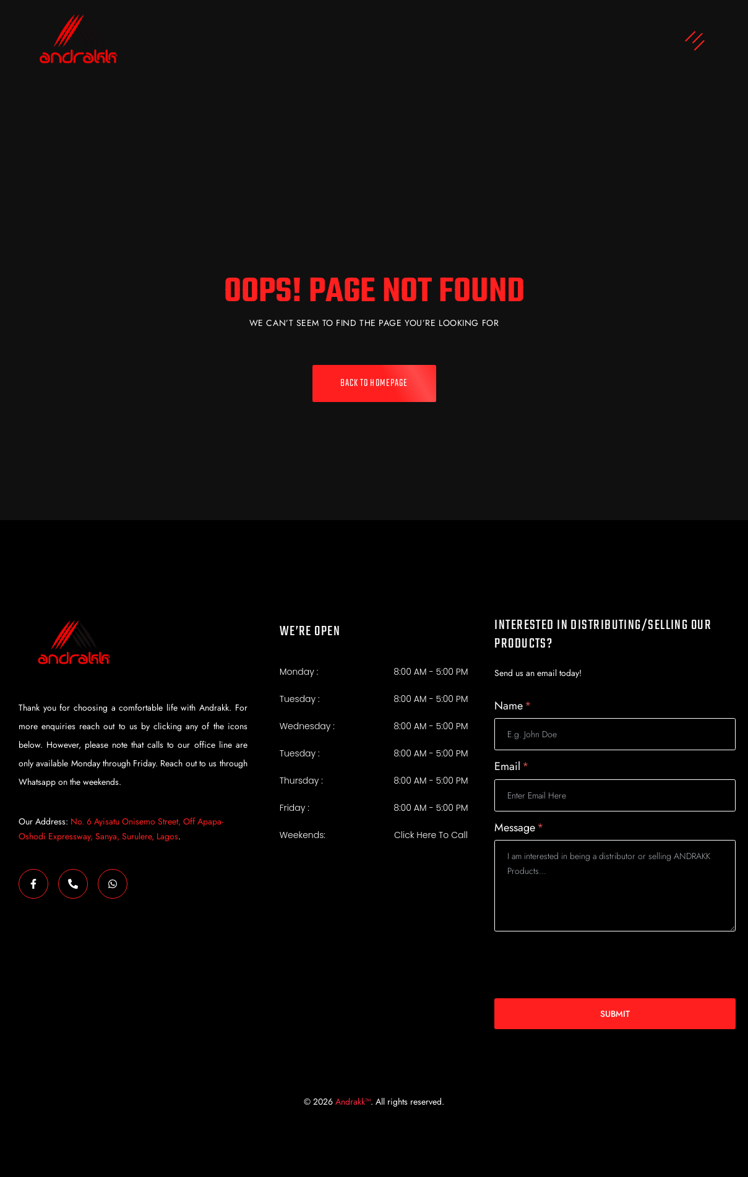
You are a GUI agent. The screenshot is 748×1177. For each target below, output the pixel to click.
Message (519, 828)
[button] (452, 42)
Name (512, 706)
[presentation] (588, 965)
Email (511, 767)
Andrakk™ (353, 1101)
